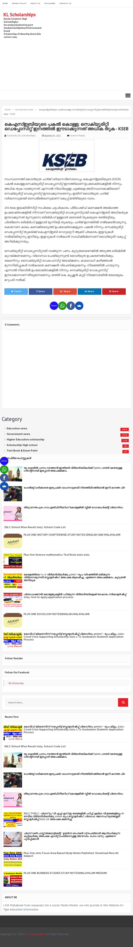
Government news (18, 434)
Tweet (16, 291)
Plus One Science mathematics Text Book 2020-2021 (57, 554)
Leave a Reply (77, 135)
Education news (17, 428)
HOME (5, 3)
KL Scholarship (16, 683)
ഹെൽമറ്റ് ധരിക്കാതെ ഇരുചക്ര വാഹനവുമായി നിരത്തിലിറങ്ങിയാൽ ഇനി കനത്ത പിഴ (74, 487)
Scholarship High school (22, 445)
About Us (35, 3)
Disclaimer (49, 3)
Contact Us (65, 3)
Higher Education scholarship (25, 439)
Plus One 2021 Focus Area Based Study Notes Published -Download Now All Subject (71, 854)
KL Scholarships (19, 14)
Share (40, 291)
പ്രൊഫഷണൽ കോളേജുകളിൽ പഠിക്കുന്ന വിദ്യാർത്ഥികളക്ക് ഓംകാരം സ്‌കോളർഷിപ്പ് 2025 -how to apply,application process (75, 596)
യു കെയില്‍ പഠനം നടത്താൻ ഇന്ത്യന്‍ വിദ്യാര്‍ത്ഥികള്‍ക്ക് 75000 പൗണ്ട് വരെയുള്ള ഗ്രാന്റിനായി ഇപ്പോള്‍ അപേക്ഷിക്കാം (73, 469)
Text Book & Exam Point (22, 450)
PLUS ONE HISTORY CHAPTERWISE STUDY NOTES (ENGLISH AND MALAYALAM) (72, 534)
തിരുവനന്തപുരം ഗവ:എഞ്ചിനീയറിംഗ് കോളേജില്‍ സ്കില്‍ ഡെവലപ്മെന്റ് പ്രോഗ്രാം (73, 507)
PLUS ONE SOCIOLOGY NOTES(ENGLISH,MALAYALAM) (56, 614)
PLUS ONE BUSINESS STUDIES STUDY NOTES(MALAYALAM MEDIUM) (65, 873)
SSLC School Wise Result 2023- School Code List (35, 527)
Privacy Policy (19, 3)
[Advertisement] (68, 63)
